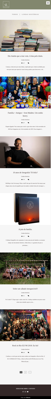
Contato (32, 388)
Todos (15, 14)
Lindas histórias (30, 14)
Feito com (25, 397)
